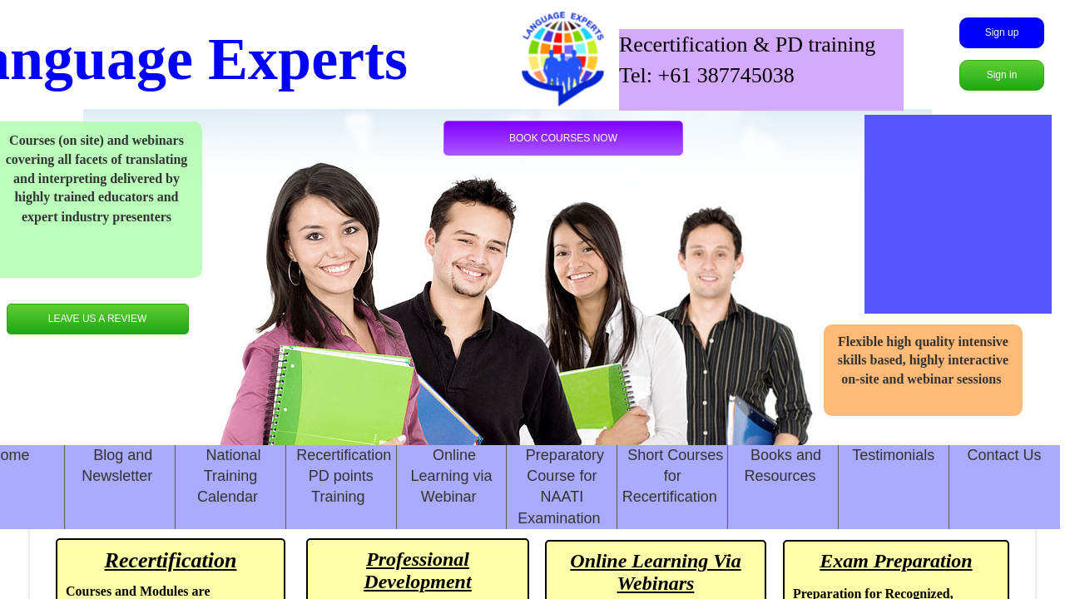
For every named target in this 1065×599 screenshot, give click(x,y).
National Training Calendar (229, 476)
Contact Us (1005, 455)
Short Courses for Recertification (673, 476)
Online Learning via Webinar (452, 476)
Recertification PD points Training (343, 476)
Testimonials (893, 455)
